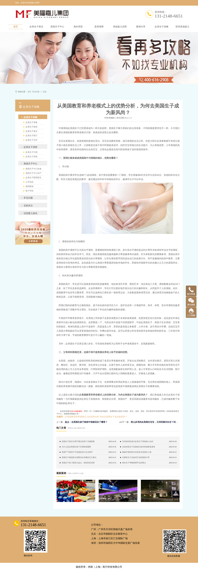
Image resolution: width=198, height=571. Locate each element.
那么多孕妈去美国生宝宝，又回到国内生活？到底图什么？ (158, 422)
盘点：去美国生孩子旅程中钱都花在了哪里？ (86, 422)
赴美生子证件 (31, 140)
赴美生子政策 (31, 127)
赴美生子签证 (36, 26)
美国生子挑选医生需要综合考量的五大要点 (79, 457)
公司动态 (30, 182)
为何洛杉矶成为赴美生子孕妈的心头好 (137, 441)
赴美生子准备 (31, 122)
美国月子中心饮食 (33, 169)
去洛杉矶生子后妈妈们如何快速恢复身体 (138, 447)
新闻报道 (30, 186)
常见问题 (35, 92)
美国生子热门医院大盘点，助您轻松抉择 (78, 463)
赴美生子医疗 (31, 135)
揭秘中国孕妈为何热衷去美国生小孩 (136, 452)
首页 (15, 26)
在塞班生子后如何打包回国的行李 (136, 457)
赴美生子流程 (30, 147)
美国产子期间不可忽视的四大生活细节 (77, 452)
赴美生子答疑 (31, 156)
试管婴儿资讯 (30, 213)
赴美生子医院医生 (33, 177)
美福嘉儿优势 (120, 26)
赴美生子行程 (31, 152)
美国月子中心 (57, 26)
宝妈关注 (28, 205)
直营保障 (99, 26)
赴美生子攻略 (161, 26)
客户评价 (30, 191)
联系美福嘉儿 (182, 26)
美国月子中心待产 (33, 173)
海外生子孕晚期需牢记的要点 (134, 463)
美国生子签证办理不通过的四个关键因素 (78, 441)
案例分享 (140, 26)
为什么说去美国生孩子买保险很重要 (76, 447)
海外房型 (78, 26)
